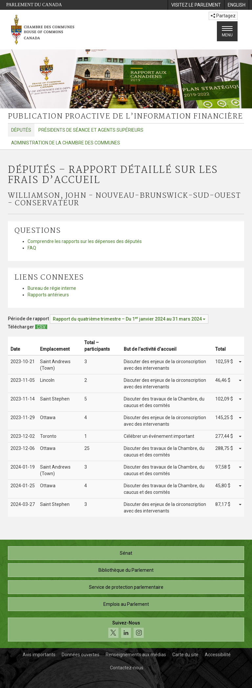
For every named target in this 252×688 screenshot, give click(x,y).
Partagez (223, 15)
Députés (21, 130)
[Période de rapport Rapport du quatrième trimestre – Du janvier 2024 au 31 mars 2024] (129, 319)
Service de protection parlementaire (126, 587)
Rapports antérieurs (48, 294)
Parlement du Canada (34, 4)
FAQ (32, 248)
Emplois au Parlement (126, 604)
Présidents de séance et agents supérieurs (90, 130)
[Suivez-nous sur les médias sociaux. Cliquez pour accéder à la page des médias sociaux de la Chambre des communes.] (126, 630)
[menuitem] (196, 5)
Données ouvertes (80, 654)
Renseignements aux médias (136, 654)
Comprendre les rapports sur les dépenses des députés (85, 241)
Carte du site (185, 654)
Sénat (126, 553)
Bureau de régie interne (52, 288)
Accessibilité (218, 654)
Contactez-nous (126, 667)
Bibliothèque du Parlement (126, 570)
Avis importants (39, 654)
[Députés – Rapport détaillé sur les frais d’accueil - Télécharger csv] (41, 327)
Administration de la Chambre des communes (65, 142)
